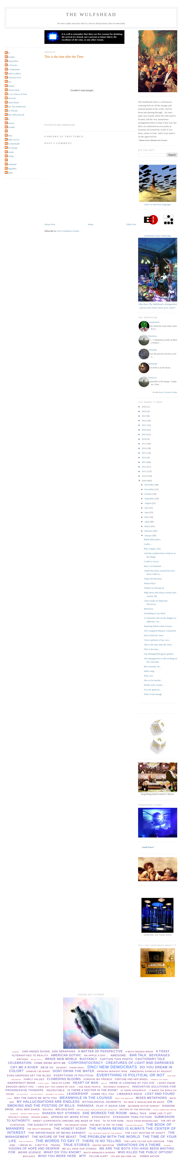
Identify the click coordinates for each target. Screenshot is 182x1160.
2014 (144, 457)
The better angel (134, 1125)
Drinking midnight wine (112, 1071)
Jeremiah (10, 86)
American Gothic (66, 1055)
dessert (61, 1068)
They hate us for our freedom (144, 1141)
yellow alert (98, 1156)
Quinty (9, 135)
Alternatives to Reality (30, 1055)
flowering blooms (64, 1079)
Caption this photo (116, 1058)
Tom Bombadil (13, 143)
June (146, 512)
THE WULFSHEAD (91, 14)
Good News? (148, 847)
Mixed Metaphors (151, 1097)
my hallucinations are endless (48, 1101)
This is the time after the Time (63, 56)
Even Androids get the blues (29, 1075)
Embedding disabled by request (151, 1071)
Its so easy (22, 1094)
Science (14, 1114)
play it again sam (110, 1105)
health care (61, 1083)
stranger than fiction (132, 1116)
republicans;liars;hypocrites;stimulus (97, 1110)
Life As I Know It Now (16, 94)
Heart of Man (85, 1082)
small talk (137, 1113)
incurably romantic (116, 1087)
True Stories (76, 1145)
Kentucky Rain (13, 90)
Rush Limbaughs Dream (164, 1110)
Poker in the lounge (153, 694)
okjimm (9, 172)
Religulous (65, 1109)
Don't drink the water (153, 635)
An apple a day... (96, 1055)
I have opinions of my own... (157, 640)
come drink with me (50, 1063)
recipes (48, 1109)
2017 (144, 443)
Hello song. (149, 671)
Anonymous (154, 322)
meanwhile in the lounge (86, 1098)
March (147, 526)
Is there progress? (133, 1090)
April (147, 521)
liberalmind (11, 164)
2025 (144, 411)
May (146, 517)
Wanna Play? (150, 583)
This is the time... (152, 649)
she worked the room (104, 1113)
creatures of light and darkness (140, 1063)
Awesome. (119, 1055)
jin (7, 160)
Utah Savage (11, 147)
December (149, 484)
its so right (37, 1094)
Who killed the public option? (145, 1152)
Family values (34, 1079)
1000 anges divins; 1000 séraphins (48, 1051)
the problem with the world (109, 1136)
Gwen (8, 81)
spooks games (40, 1117)
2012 (144, 466)
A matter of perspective (100, 1051)
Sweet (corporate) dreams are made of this (66, 1120)
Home (90, 224)
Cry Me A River (24, 1067)
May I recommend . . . (154, 566)
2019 (144, 434)
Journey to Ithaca (55, 1094)
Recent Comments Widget (168, 392)
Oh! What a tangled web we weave (144, 1102)
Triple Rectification (153, 578)
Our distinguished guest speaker (158, 653)
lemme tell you (102, 1094)
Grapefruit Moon (22, 1082)
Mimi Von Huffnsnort (16, 106)
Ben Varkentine (13, 69)
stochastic (101, 1117)
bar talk (138, 1055)
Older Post (131, 224)
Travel (55, 1145)
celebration (20, 1063)
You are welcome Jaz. (124, 1156)
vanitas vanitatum (103, 1145)
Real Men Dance (28, 1109)
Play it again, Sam (152, 548)
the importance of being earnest (57, 1132)
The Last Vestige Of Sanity (145, 1133)
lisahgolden (11, 168)
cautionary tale (150, 1058)
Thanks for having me (154, 588)
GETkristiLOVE (13, 77)
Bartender (10, 57)
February (148, 531)
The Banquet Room (76, 1125)
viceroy (168, 1145)
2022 (144, 420)
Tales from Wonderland (142, 1121)
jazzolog (10, 156)
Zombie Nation (149, 1156)
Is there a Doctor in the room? (93, 1090)
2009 (144, 480)
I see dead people (89, 1087)
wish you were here (57, 1156)
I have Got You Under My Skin (56, 1087)
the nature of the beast (54, 1136)
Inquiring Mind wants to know (158, 626)
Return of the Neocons (135, 1109)
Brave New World (61, 1058)
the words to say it (58, 1141)
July (146, 507)
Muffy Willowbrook (15, 114)
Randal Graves (12, 139)
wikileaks (29, 1156)
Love (9, 1098)
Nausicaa (10, 123)
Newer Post (49, 224)
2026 (144, 406)
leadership (78, 1093)
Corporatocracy (85, 1063)
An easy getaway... (152, 689)
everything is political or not (131, 1075)
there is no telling (101, 1141)
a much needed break (139, 1052)
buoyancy (88, 1058)
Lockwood (11, 98)
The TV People (26, 1141)
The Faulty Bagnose (39, 1129)
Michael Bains (12, 102)
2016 (144, 448)
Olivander (10, 127)
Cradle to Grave (151, 561)
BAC (8, 53)
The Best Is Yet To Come (106, 1125)
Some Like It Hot (160, 1113)
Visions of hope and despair (34, 1148)
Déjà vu (47, 1067)
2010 (144, 476)
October (148, 494)
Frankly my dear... (160, 1079)
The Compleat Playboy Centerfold (160, 630)
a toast (163, 1051)
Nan (8, 119)
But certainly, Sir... (152, 666)
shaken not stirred (61, 1113)
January (148, 535)
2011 (144, 471)
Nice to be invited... (153, 680)
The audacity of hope (44, 1124)
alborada (10, 152)
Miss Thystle (12, 110)
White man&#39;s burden (99, 1152)
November (149, 489)
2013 (144, 462)
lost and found (160, 1093)
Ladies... (148, 544)
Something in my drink (154, 613)
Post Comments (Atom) (68, 231)
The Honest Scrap (70, 1128)
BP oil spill (37, 1059)
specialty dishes (18, 1117)
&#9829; (15, 1052)
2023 (144, 416)
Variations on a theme (139, 1145)
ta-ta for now (113, 1120)
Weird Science (29, 1152)
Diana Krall (77, 1068)
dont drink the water (73, 1071)
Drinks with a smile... (154, 685)
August (148, 503)
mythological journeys (101, 1101)
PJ (7, 131)
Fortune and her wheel (131, 1079)
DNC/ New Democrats (112, 1067)
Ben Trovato (11, 65)
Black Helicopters (152, 539)
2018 (144, 439)
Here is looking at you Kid (131, 1082)
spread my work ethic (70, 1116)
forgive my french (98, 1079)
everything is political (74, 1075)
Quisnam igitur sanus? (144, 1106)
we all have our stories (79, 1149)
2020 (144, 429)
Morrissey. (149, 608)
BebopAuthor (12, 61)
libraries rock (129, 1093)
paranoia (85, 1105)
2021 (144, 425)
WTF (82, 1156)
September (149, 498)
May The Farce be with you (35, 1098)
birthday (22, 1059)
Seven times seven (30, 1114)
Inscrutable (55, 1090)
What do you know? (62, 1152)
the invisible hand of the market (105, 1133)
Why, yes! (148, 675)
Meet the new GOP (124, 1098)
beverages (159, 1055)
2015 (144, 453)
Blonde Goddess (13, 73)
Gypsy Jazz (43, 1083)
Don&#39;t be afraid (38, 1071)
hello (104, 1083)
